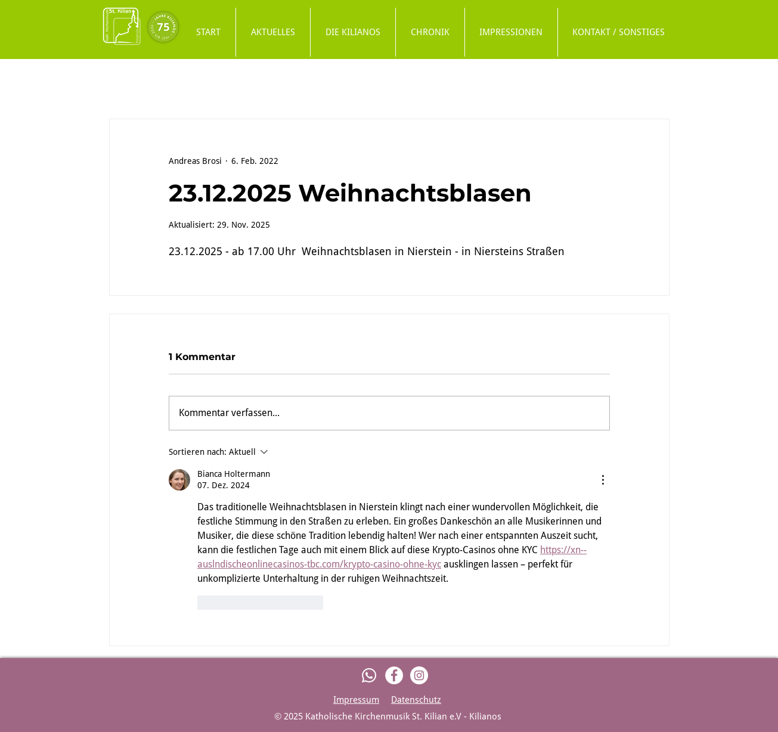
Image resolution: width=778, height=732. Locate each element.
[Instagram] (419, 675)
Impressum (356, 699)
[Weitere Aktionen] (603, 480)
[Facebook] (394, 675)
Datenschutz (416, 699)
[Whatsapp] (369, 675)
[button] (353, 32)
